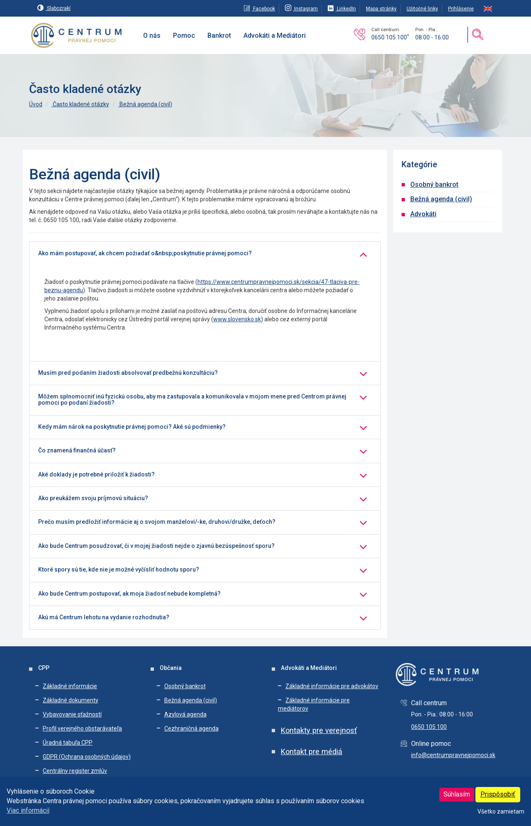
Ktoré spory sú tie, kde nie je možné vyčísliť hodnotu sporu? (118, 570)
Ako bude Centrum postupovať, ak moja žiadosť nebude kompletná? (129, 594)
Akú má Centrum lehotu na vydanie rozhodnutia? (103, 617)
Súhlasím (456, 794)
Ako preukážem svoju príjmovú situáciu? (93, 498)
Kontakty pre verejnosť (319, 730)
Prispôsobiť (497, 794)
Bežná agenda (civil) (145, 104)
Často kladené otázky (80, 104)
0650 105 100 (390, 37)
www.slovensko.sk (237, 319)
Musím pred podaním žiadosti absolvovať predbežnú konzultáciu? (128, 373)
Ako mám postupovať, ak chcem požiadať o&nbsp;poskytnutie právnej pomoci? (145, 253)
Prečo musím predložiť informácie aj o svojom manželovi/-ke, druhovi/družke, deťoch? (156, 522)
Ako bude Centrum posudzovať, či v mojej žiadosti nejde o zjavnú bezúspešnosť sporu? (156, 546)
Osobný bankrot (434, 184)
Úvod (35, 104)
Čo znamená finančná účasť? (77, 450)
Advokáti (423, 214)
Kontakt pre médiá (311, 751)
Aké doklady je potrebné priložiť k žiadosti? (96, 475)
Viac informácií (28, 810)
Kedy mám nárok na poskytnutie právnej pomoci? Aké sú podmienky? (132, 427)
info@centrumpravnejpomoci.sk (453, 755)
